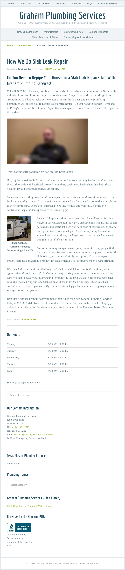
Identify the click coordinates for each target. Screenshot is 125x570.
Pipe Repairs (28, 319)
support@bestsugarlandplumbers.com (34, 434)
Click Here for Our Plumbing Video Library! (30, 506)
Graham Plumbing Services (62, 15)
